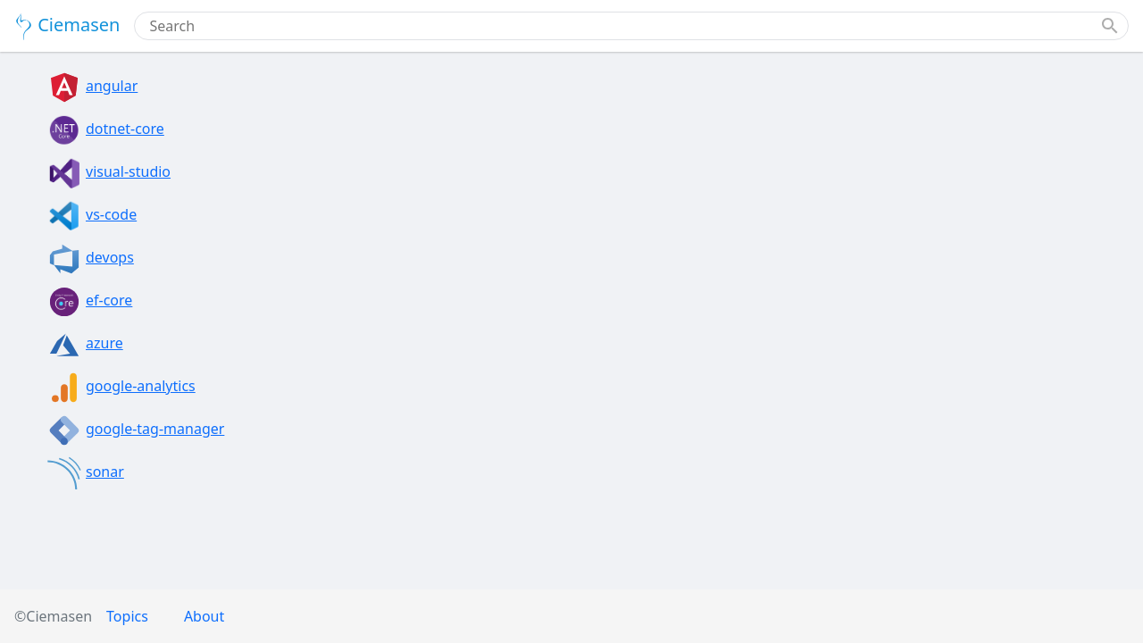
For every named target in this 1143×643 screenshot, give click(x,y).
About (204, 616)
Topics (127, 616)
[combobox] (620, 26)
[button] (1110, 26)
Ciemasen (67, 26)
